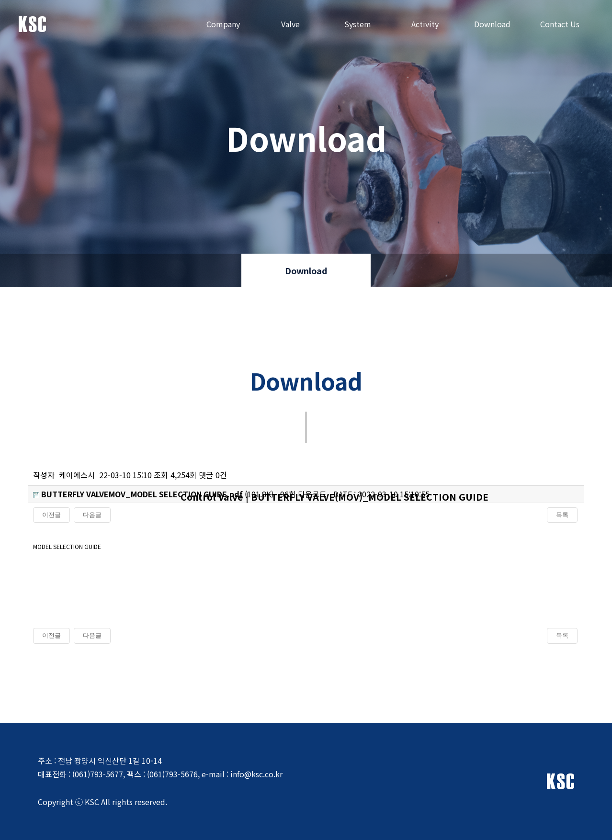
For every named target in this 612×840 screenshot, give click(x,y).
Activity (425, 24)
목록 (562, 635)
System (357, 24)
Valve (290, 24)
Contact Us (559, 24)
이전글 (51, 635)
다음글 (92, 635)
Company (223, 24)
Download (492, 24)
